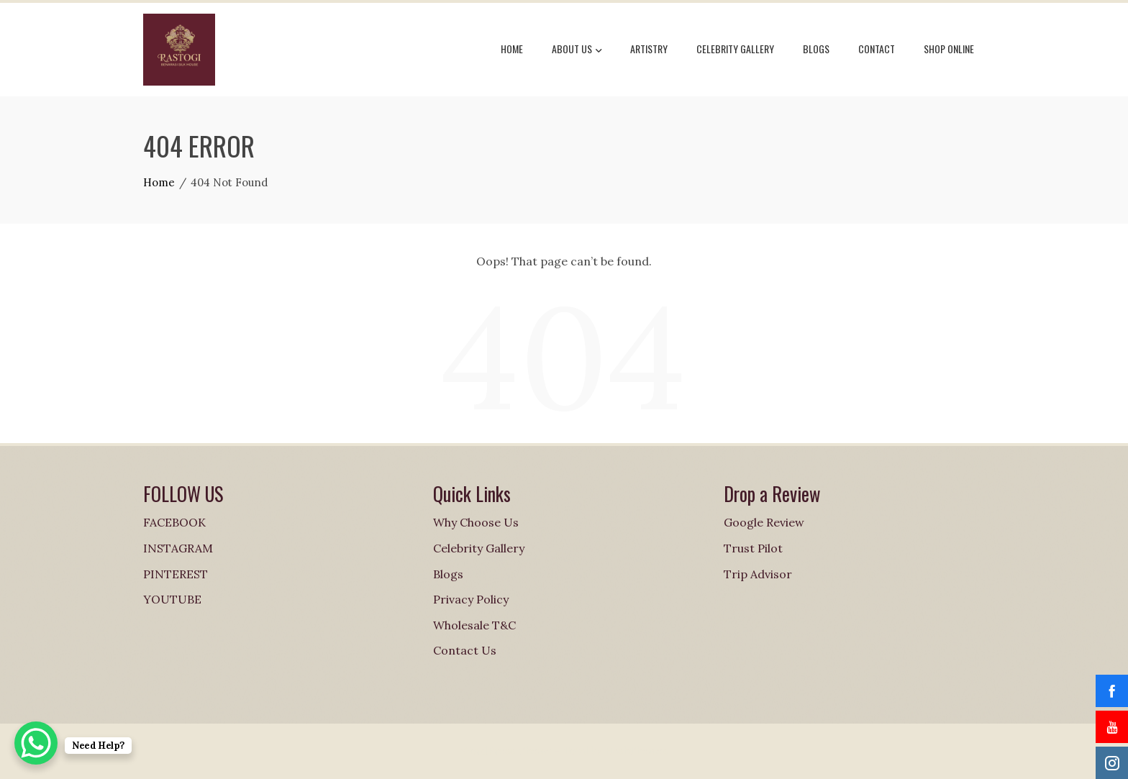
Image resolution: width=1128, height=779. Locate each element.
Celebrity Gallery (735, 48)
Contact (876, 48)
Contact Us (464, 650)
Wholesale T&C (474, 625)
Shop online (949, 48)
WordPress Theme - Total (524, 750)
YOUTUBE (172, 599)
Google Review (764, 522)
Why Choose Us (476, 522)
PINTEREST (175, 574)
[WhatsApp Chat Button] (36, 743)
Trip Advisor (758, 574)
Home (512, 48)
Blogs (816, 48)
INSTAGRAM (178, 548)
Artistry (649, 48)
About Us (576, 50)
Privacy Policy (471, 599)
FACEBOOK (174, 522)
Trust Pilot (753, 548)
